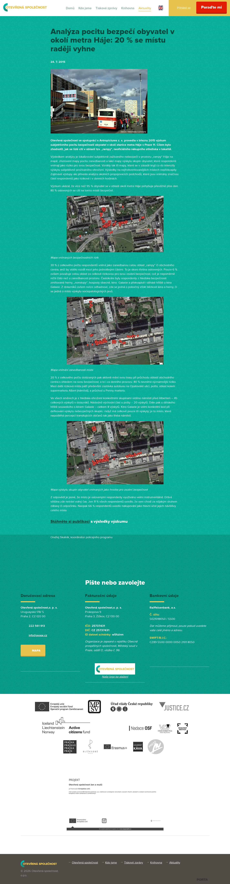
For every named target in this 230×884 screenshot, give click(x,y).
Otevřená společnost (85, 862)
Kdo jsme (85, 8)
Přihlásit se (184, 8)
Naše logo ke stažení (115, 676)
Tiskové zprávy (106, 8)
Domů (70, 8)
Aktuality (144, 8)
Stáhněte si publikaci (70, 521)
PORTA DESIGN (202, 879)
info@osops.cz (38, 635)
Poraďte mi (211, 7)
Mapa (33, 650)
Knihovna (127, 8)
